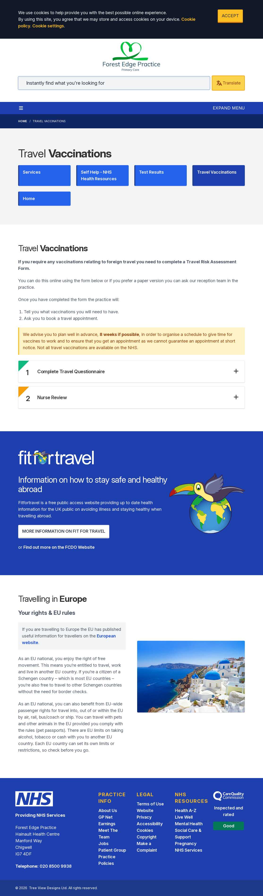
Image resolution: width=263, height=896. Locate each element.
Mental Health (189, 823)
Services (32, 172)
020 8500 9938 (56, 866)
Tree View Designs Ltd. (48, 888)
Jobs (103, 843)
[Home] (131, 57)
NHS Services (188, 850)
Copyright (147, 836)
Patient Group (112, 850)
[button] (138, 371)
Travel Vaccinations (217, 172)
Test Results (151, 172)
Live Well (184, 817)
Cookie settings (48, 25)
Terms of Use (150, 803)
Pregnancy (185, 843)
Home (22, 121)
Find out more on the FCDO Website (59, 547)
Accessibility (150, 823)
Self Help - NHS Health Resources (99, 175)
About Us (107, 810)
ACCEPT (230, 15)
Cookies (145, 830)
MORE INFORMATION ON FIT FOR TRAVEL (63, 531)
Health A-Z (185, 810)
